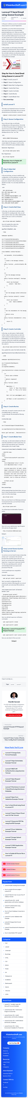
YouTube (5, 1087)
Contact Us (6, 1053)
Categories (6, 1067)
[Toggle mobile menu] (26, 5)
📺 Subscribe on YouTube (14, 715)
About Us (5, 1051)
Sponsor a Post (7, 1076)
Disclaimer (5, 1055)
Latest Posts (6, 1062)
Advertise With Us (7, 1073)
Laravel (12, 684)
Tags (4, 1064)
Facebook (5, 1082)
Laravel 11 (19, 684)
